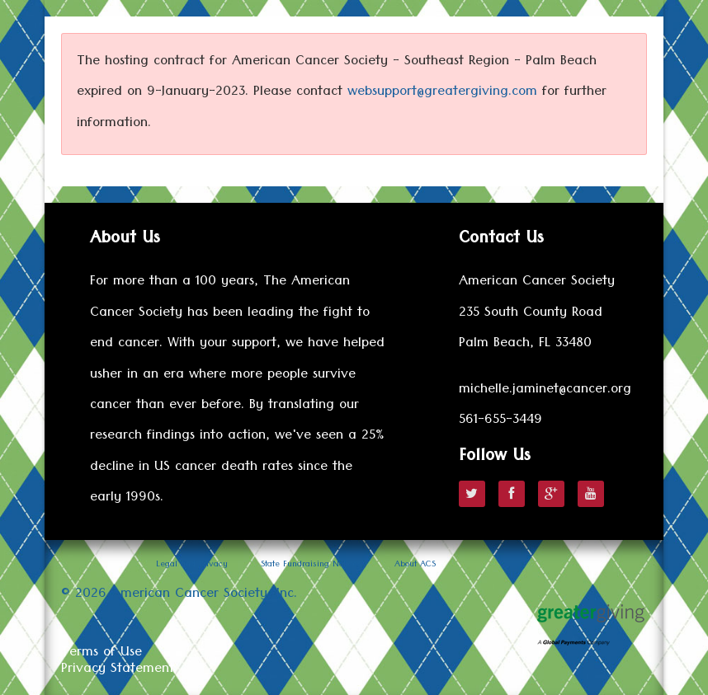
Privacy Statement (117, 670)
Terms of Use (101, 654)
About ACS (415, 565)
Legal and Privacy (192, 565)
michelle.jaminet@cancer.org (545, 391)
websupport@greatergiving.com (442, 93)
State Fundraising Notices (311, 565)
